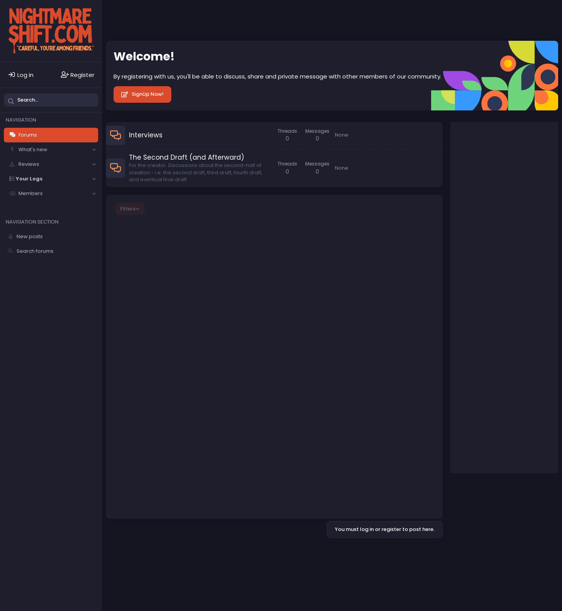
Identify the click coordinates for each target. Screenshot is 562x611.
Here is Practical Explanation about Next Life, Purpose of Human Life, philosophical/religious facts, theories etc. (210, 233)
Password (471, 183)
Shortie (410, 292)
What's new (32, 149)
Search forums (35, 251)
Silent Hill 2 (485, 410)
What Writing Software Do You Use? (186, 313)
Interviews (145, 135)
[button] (94, 149)
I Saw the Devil (491, 385)
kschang (407, 348)
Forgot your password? (489, 210)
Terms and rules (231, 554)
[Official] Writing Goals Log (173, 264)
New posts (30, 236)
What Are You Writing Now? (173, 287)
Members (30, 193)
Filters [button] (127, 208)
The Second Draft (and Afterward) (186, 157)
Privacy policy (274, 554)
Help (303, 554)
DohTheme (546, 560)
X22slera (408, 269)
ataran (148, 248)
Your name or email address (497, 155)
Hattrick (149, 319)
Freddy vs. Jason (493, 353)
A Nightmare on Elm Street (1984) (507, 438)
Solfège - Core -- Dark (139, 554)
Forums (27, 135)
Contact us (190, 554)
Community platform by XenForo (492, 554)
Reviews (28, 164)
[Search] (51, 100)
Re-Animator (489, 322)
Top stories (481, 301)
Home (322, 554)
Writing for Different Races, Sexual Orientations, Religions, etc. (202, 347)
